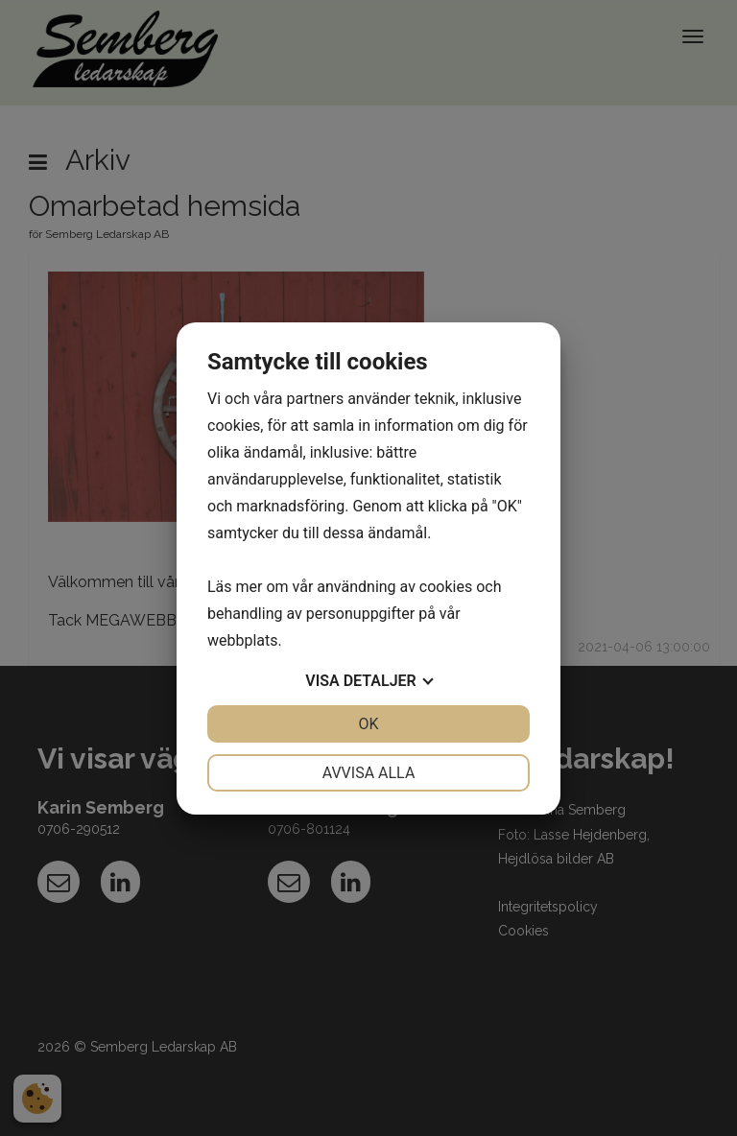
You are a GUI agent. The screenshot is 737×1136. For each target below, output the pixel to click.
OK (368, 724)
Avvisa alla (369, 773)
